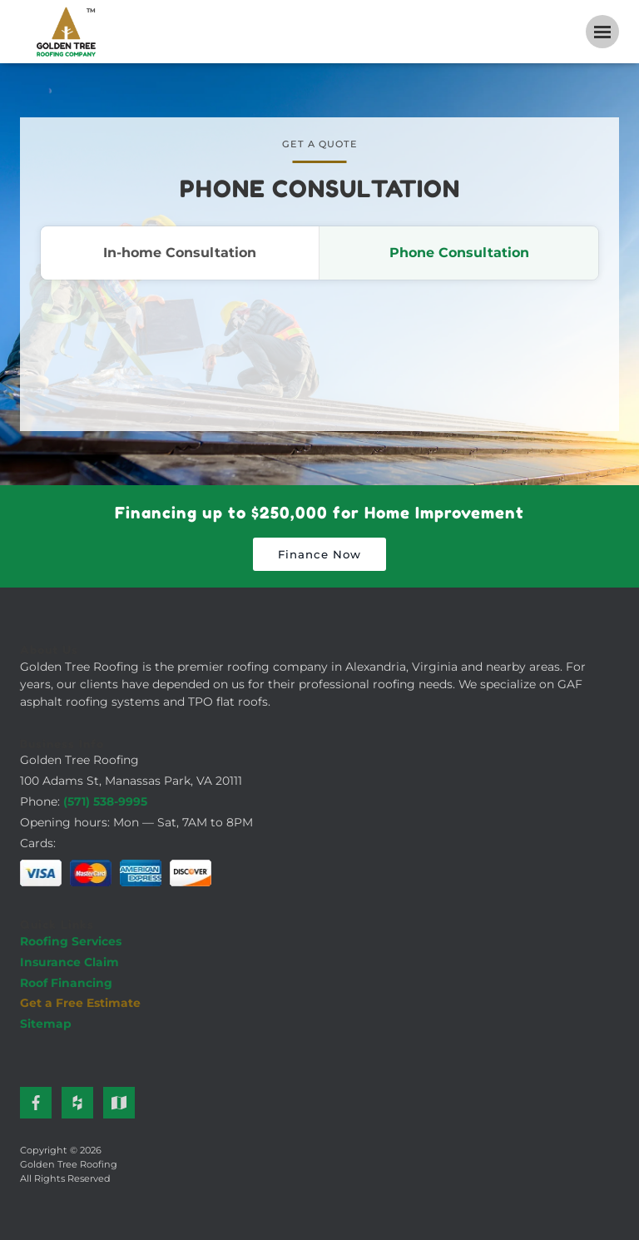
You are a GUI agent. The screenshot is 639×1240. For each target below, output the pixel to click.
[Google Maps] (119, 1102)
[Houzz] (77, 1102)
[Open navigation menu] (602, 31)
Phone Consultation (459, 252)
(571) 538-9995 (105, 801)
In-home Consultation (179, 252)
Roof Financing (66, 983)
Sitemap (46, 1023)
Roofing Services (70, 941)
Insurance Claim (69, 962)
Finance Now (319, 554)
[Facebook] (36, 1102)
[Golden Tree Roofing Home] (66, 32)
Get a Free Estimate (80, 1002)
